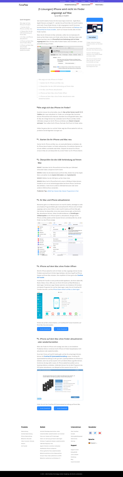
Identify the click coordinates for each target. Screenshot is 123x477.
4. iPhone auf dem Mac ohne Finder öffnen (26, 42)
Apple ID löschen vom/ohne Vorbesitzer (50, 445)
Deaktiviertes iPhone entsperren (48, 448)
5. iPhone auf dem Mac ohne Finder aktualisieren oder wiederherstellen (26, 47)
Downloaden (63, 1)
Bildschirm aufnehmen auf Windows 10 (50, 458)
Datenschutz (74, 438)
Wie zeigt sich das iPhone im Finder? (25, 24)
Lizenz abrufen (74, 454)
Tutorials (83, 1)
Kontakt (73, 433)
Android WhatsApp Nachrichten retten (50, 431)
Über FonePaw (74, 431)
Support (76, 1)
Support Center (75, 449)
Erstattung (73, 456)
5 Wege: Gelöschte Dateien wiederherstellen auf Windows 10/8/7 (94, 44)
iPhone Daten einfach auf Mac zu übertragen (66, 289)
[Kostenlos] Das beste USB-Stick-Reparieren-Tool (93, 65)
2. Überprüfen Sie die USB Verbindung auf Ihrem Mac (26, 32)
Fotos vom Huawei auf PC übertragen (49, 436)
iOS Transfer (24, 445)
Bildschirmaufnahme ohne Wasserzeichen (51, 453)
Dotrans (23, 443)
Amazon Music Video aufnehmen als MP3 (50, 455)
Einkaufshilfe (74, 452)
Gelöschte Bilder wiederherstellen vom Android (52, 433)
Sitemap (73, 441)
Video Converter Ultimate (27, 441)
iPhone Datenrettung (26, 436)
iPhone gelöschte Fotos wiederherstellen (50, 450)
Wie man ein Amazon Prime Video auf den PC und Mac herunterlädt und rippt (93, 60)
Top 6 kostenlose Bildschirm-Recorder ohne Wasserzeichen (94, 49)
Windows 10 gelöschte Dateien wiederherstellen (52, 441)
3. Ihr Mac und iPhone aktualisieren (26, 38)
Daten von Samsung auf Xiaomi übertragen (51, 438)
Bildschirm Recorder (26, 438)
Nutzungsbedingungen (77, 436)
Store (70, 1)
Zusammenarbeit (75, 461)
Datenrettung (24, 431)
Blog (89, 1)
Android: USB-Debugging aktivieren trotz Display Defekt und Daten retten (94, 54)
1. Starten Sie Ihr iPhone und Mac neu (26, 28)
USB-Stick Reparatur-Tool (46, 443)
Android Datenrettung (26, 433)
